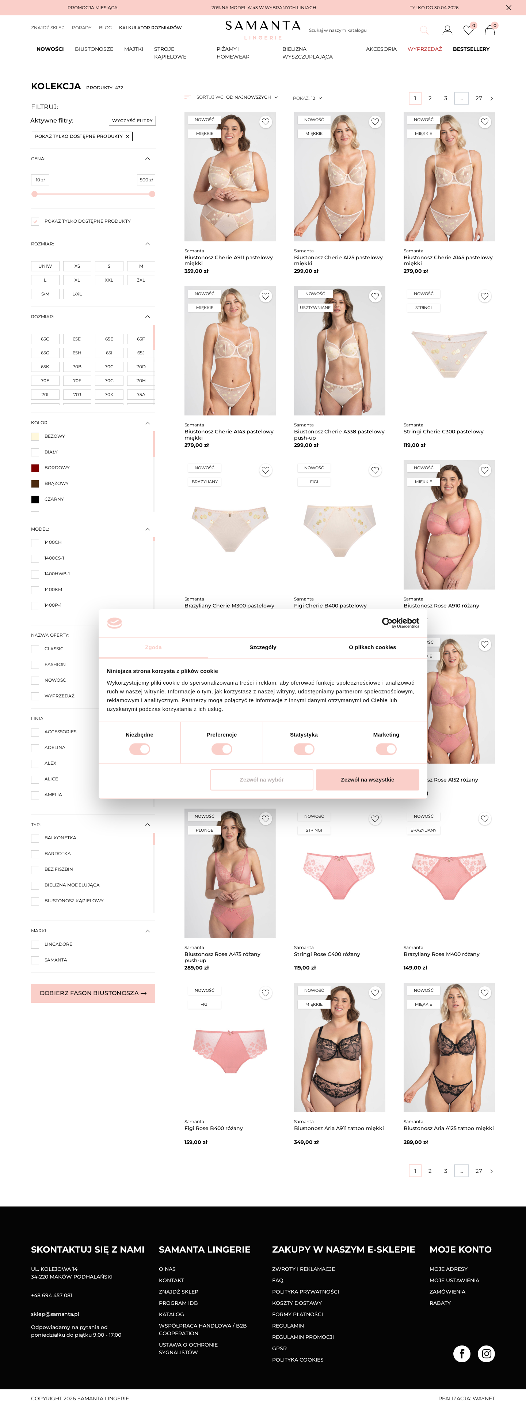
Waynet (484, 1398)
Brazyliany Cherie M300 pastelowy (229, 605)
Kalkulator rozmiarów (150, 27)
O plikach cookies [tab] (372, 647)
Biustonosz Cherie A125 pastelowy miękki (338, 260)
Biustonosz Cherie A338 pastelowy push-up (339, 434)
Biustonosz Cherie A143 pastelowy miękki (229, 434)
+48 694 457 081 (51, 1295)
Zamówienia (447, 1291)
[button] (508, 7)
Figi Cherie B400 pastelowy (330, 605)
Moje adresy (449, 1269)
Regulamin (288, 1325)
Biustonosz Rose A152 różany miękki (441, 782)
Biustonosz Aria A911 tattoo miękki (339, 1128)
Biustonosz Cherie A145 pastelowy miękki (448, 260)
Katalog (171, 1314)
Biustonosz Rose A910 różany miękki (441, 608)
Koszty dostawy (297, 1303)
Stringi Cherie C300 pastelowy (444, 431)
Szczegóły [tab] (262, 647)
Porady (82, 27)
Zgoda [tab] (153, 647)
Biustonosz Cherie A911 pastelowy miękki (228, 260)
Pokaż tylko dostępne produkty (82, 136)
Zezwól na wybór (262, 779)
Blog (105, 27)
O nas (167, 1269)
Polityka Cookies (298, 1359)
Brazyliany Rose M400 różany (442, 954)
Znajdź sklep (48, 27)
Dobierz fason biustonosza (93, 993)
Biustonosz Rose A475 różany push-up (222, 957)
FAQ (277, 1280)
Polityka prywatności (305, 1291)
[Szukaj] (367, 30)
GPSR (279, 1348)
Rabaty (440, 1303)
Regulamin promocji (303, 1337)
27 (479, 98)
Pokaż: (301, 98)
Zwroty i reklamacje (303, 1269)
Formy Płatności (297, 1314)
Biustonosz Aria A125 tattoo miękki (449, 1128)
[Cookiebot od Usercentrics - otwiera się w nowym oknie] (387, 623)
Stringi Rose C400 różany (327, 954)
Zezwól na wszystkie (367, 779)
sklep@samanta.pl (55, 1314)
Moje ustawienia (454, 1280)
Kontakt (171, 1280)
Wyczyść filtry (132, 120)
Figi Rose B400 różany (213, 1128)
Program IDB (178, 1303)
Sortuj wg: (210, 97)
